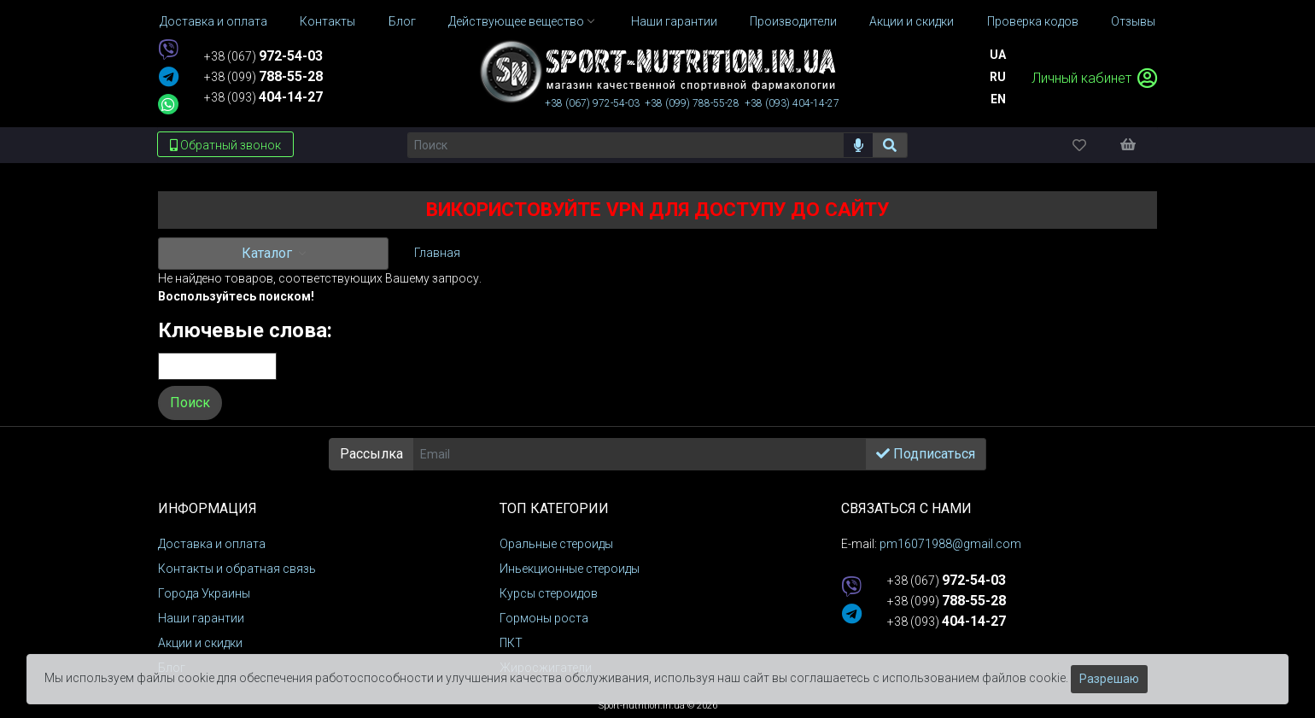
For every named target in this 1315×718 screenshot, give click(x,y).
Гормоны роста (544, 618)
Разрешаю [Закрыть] (1109, 679)
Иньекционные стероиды (570, 568)
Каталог (268, 253)
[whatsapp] (168, 104)
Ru (998, 77)
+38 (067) (263, 56)
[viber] (168, 50)
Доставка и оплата (212, 544)
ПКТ (511, 643)
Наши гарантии (201, 618)
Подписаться (925, 454)
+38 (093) (263, 97)
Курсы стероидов (549, 593)
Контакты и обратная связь (237, 568)
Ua (998, 54)
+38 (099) (263, 77)
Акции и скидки (200, 643)
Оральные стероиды (556, 544)
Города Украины (204, 593)
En (998, 99)
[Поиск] (625, 145)
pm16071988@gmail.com (950, 544)
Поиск (190, 402)
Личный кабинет (1094, 77)
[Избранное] (1093, 144)
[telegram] (168, 78)
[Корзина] (1136, 144)
